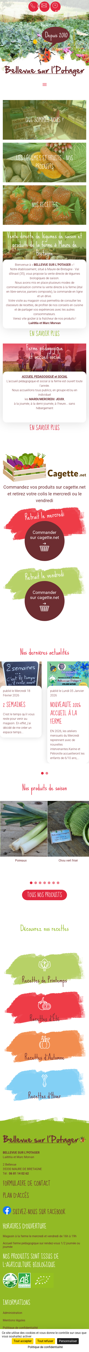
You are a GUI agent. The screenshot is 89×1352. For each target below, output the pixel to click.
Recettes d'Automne (44, 1057)
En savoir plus (45, 333)
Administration (12, 1313)
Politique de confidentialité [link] (45, 1347)
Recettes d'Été (45, 1018)
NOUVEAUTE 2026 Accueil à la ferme (65, 713)
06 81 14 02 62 (36, 6)
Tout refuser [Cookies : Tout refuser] (45, 1341)
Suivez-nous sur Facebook (34, 1212)
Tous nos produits (44, 895)
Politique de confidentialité (20, 1328)
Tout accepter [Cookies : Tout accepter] (23, 1341)
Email (45, 6)
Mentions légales (14, 1320)
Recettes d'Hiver (44, 1096)
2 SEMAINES (14, 704)
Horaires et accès (56, 6)
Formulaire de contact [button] (26, 1184)
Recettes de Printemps (44, 980)
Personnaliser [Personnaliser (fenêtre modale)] (68, 1341)
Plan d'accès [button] (16, 1196)
